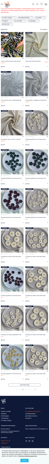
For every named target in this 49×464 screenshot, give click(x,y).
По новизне (43, 29)
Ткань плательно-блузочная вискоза (11, 61)
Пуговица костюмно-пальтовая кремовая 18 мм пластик (36, 256)
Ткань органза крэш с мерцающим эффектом (12, 100)
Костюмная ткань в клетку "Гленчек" (11, 139)
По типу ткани (8, 17)
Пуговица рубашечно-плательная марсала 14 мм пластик (12, 217)
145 (35, 389)
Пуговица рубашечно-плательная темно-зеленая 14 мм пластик (36, 178)
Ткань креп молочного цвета (33, 61)
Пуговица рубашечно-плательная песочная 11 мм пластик (12, 373)
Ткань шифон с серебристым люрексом (36, 100)
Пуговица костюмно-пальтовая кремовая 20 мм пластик (36, 373)
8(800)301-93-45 (35, 10)
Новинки (3, 413)
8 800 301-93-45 (5, 440)
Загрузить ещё (24, 385)
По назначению (25, 17)
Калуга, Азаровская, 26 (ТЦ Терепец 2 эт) (36, 429)
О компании (4, 418)
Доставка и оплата (31, 416)
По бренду (33, 21)
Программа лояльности (32, 411)
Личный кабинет (30, 413)
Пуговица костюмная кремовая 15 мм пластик (12, 334)
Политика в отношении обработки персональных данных (10, 431)
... (32, 389)
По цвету (6, 21)
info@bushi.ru (4, 443)
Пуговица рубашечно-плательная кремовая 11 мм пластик (36, 139)
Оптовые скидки (6, 420)
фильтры (4, 29)
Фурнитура (7, 24)
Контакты (28, 418)
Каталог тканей (6, 411)
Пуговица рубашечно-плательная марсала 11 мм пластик (12, 295)
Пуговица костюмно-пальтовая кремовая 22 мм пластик (36, 295)
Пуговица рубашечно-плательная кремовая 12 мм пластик (36, 217)
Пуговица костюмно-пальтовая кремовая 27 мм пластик (36, 334)
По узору (40, 17)
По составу (20, 21)
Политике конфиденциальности (27, 456)
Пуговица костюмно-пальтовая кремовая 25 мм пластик (12, 256)
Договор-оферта (5, 429)
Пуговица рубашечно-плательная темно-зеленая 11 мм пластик (12, 178)
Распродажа (5, 416)
